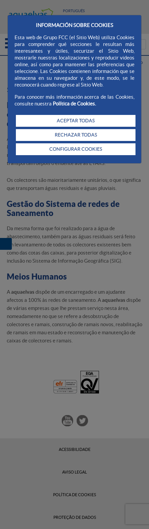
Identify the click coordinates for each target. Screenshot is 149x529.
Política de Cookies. (74, 103)
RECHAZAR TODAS (76, 135)
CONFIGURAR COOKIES (75, 149)
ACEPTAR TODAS (76, 120)
